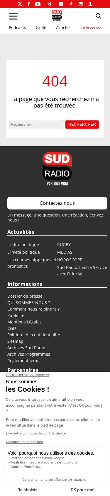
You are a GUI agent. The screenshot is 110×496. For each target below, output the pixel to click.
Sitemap (15, 341)
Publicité (15, 315)
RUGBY (64, 244)
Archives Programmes (28, 354)
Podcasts (17, 27)
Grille (41, 27)
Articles (63, 27)
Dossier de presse (25, 296)
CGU (11, 328)
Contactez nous (57, 203)
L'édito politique (23, 244)
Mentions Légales (24, 322)
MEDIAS (64, 252)
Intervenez (90, 27)
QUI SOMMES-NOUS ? (28, 302)
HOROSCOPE (69, 260)
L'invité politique (23, 252)
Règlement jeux (22, 360)
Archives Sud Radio (26, 347)
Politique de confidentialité (33, 335)
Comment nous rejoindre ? (34, 309)
